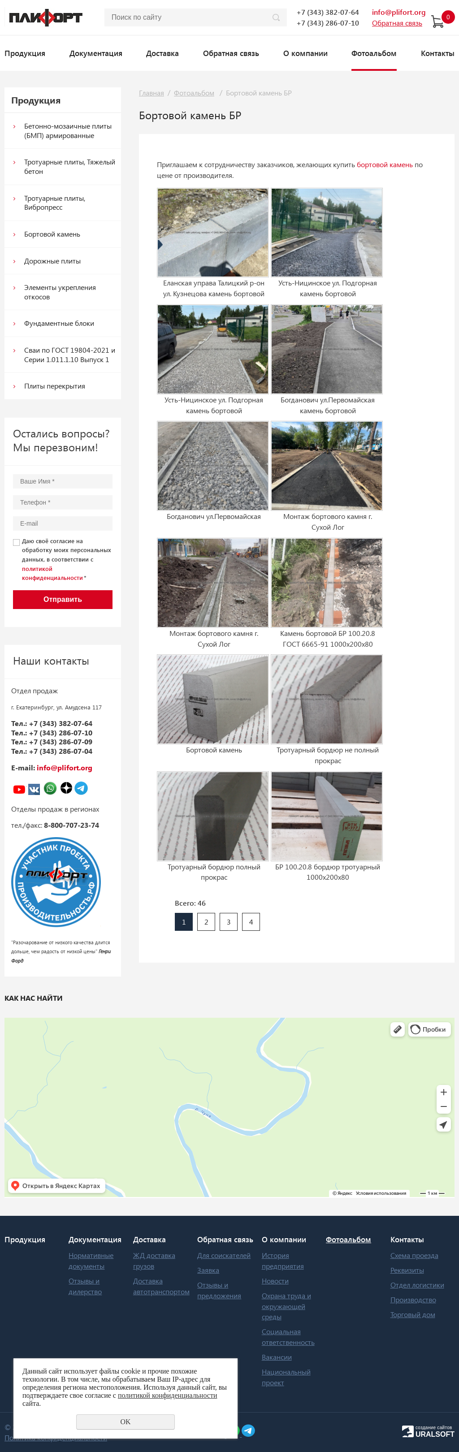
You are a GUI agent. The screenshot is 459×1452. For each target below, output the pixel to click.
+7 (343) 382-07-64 (327, 12)
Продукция (24, 53)
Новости (275, 1280)
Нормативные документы (91, 1260)
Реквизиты (407, 1270)
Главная (151, 92)
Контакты (438, 53)
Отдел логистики (417, 1284)
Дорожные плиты (52, 260)
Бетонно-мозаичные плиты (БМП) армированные (68, 130)
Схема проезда (414, 1255)
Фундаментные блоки (59, 323)
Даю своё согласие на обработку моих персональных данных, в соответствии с (66, 559)
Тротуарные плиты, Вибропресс (54, 202)
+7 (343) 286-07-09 (60, 741)
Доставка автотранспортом (161, 1286)
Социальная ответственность (288, 1337)
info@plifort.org (399, 12)
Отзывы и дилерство (85, 1286)
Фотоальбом (374, 53)
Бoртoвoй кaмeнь (52, 233)
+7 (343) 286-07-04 (60, 751)
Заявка (208, 1270)
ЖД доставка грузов (154, 1260)
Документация (95, 53)
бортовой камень (385, 164)
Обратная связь (231, 53)
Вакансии (277, 1356)
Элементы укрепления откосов (60, 291)
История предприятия (283, 1260)
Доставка (162, 53)
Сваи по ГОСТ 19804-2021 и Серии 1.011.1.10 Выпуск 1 (69, 354)
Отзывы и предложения (219, 1290)
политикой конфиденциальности (167, 1395)
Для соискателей (224, 1255)
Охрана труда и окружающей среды (286, 1306)
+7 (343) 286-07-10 (327, 22)
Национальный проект (286, 1377)
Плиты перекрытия (54, 385)
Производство (413, 1299)
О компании (305, 53)
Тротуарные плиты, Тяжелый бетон (69, 166)
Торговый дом (412, 1314)
